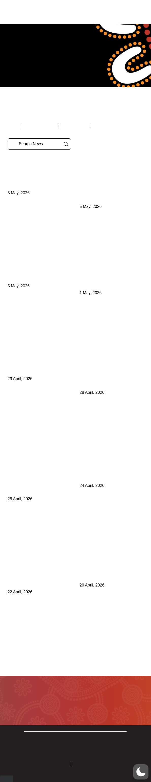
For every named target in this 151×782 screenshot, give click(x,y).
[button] (125, 12)
